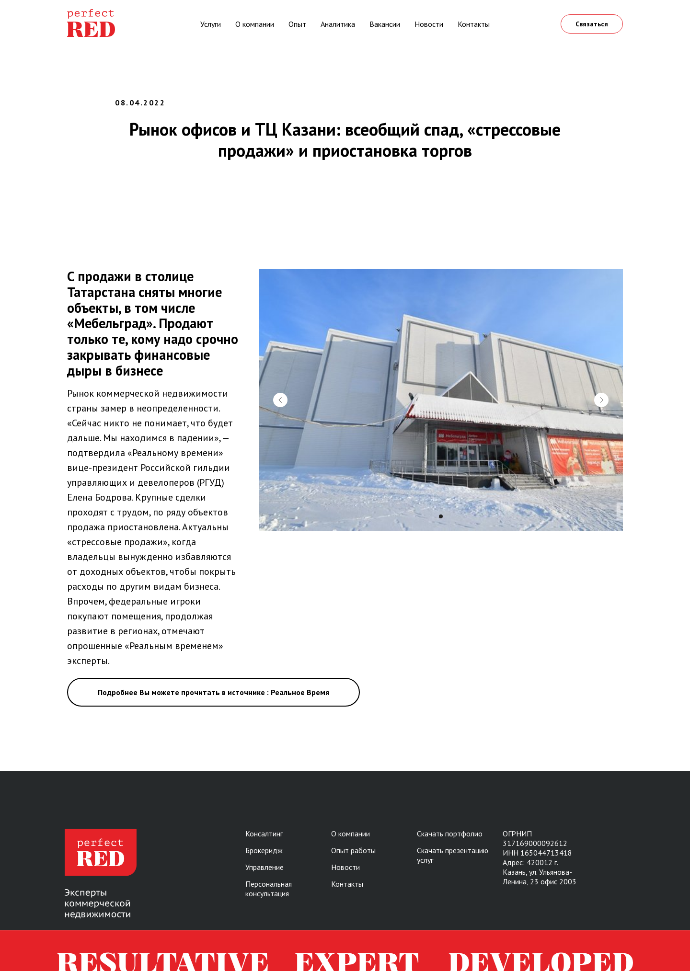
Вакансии (384, 24)
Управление (264, 867)
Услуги (210, 24)
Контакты (474, 24)
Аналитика (338, 24)
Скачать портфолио (450, 833)
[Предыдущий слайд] (280, 400)
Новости (428, 24)
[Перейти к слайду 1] (441, 516)
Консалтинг (264, 833)
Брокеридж (264, 850)
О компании (254, 24)
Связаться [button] (591, 24)
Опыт (297, 24)
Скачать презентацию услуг (452, 855)
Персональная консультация (268, 888)
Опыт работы (353, 850)
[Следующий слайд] (601, 400)
